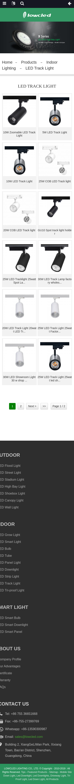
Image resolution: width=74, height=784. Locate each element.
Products (29, 62)
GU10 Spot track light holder (55, 232)
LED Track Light (39, 68)
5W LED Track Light (54, 132)
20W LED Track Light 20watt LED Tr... (19, 330)
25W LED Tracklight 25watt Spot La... (19, 281)
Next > (32, 406)
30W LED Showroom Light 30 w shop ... (19, 378)
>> (44, 406)
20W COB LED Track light (19, 230)
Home (7, 62)
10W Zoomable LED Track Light (19, 134)
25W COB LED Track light (55, 181)
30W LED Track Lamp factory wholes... (55, 281)
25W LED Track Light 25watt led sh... (54, 378)
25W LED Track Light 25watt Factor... (54, 330)
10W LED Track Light (19, 181)
